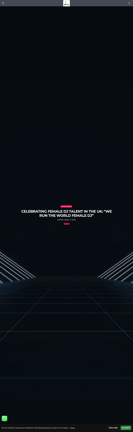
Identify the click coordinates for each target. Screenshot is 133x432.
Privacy (72, 428)
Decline (113, 428)
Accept (126, 428)
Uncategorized (66, 206)
